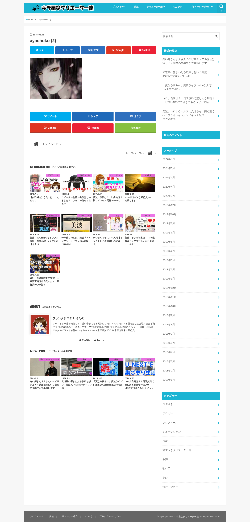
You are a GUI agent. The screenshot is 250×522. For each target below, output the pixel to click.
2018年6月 (168, 343)
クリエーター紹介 (156, 6)
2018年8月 (168, 324)
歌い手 (166, 468)
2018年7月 (168, 333)
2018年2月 (168, 370)
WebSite (84, 340)
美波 (136, 6)
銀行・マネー (170, 486)
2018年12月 (169, 287)
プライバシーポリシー (201, 6)
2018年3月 (168, 361)
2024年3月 (168, 168)
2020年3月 (168, 196)
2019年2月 (168, 269)
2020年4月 (168, 186)
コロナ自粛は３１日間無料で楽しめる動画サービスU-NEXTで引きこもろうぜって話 (188, 100)
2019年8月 (168, 223)
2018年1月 (168, 379)
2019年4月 (168, 251)
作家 (165, 441)
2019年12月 (169, 205)
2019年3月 (168, 260)
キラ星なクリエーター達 (186, 516)
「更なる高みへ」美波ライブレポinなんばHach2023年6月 (186, 87)
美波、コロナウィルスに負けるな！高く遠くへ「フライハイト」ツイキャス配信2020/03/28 (188, 115)
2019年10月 (169, 214)
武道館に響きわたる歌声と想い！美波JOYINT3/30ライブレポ (184, 74)
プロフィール (119, 6)
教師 (165, 459)
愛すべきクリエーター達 (176, 450)
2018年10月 (169, 306)
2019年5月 (168, 241)
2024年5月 (168, 159)
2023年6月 (168, 177)
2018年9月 (168, 315)
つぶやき (177, 6)
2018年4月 (168, 352)
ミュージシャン (171, 431)
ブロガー (167, 413)
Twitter (99, 340)
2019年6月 (168, 232)
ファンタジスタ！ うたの (68, 318)
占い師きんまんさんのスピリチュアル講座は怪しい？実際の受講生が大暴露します (188, 61)
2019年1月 (168, 278)
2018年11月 (169, 297)
